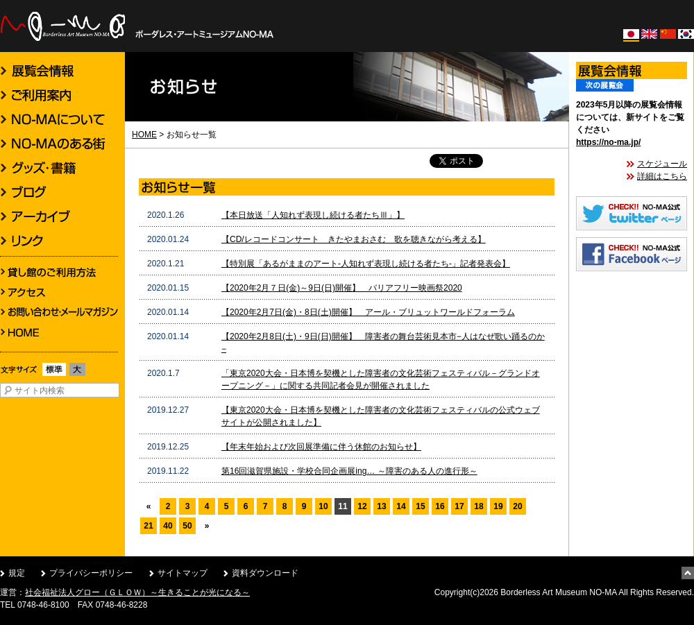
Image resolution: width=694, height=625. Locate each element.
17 (459, 506)
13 (381, 506)
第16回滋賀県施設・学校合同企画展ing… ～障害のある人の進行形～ (349, 471)
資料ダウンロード (265, 573)
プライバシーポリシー (91, 573)
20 (517, 506)
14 (400, 506)
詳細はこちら (662, 176)
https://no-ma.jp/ (608, 142)
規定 (16, 573)
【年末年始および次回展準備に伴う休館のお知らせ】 (321, 447)
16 (439, 506)
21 (148, 526)
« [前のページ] (148, 506)
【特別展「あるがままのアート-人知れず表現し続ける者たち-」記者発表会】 (365, 263)
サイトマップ (183, 573)
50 (187, 526)
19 (497, 506)
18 (478, 506)
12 (361, 506)
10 (323, 506)
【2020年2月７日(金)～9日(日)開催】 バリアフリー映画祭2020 (341, 288)
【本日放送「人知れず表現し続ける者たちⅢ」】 (313, 215)
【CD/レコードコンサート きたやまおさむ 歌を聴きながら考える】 (353, 239)
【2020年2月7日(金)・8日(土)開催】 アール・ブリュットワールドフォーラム (368, 312)
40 (167, 526)
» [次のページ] (207, 526)
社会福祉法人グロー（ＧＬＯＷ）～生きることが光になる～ (137, 592)
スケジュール (662, 164)
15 (420, 506)
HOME (144, 134)
